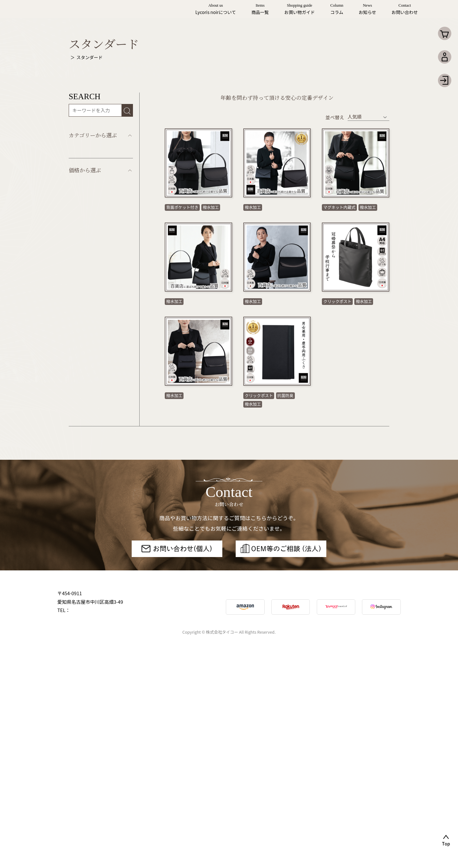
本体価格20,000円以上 (92, 460)
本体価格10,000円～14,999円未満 (90, 421)
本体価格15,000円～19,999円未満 (90, 443)
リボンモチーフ (85, 257)
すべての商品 (82, 219)
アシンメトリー (85, 283)
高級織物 (78, 296)
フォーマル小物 (85, 334)
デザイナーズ (82, 270)
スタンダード (83, 232)
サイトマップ (262, 808)
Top (72, 57)
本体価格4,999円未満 (91, 381)
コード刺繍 (80, 308)
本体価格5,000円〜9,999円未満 (88, 399)
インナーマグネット (90, 321)
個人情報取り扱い (312, 808)
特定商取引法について (374, 808)
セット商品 (80, 245)
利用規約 (221, 808)
